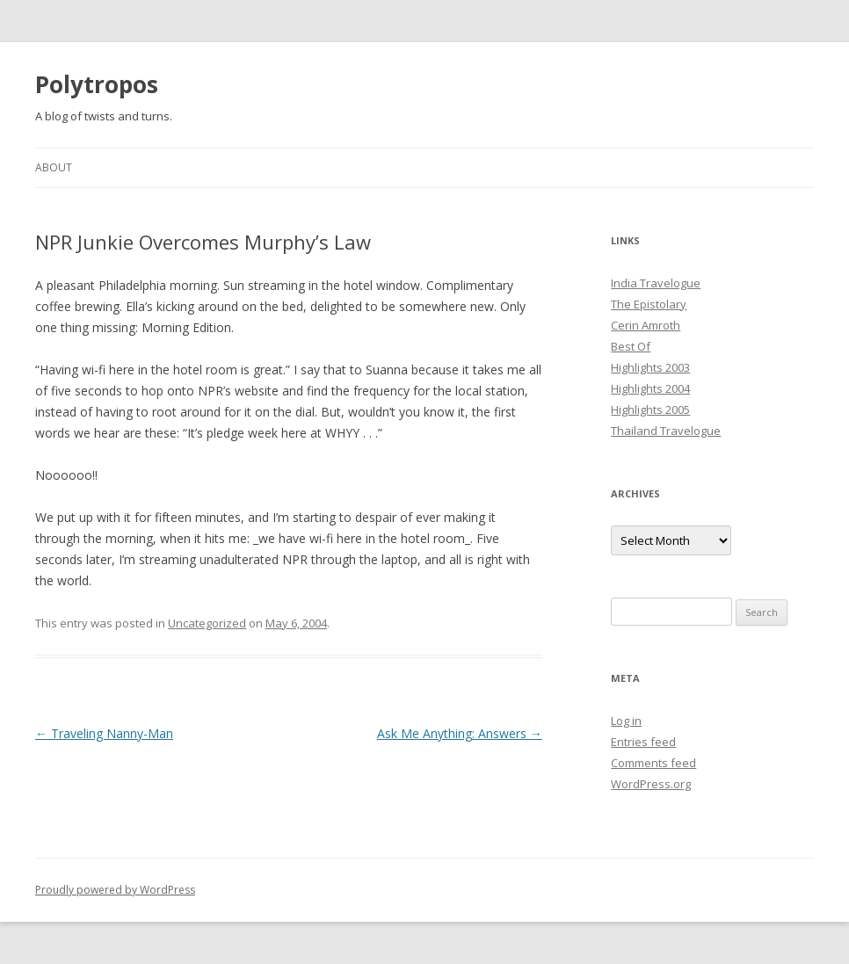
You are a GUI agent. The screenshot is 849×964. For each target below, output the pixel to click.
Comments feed (653, 763)
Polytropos (96, 84)
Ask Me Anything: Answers (459, 733)
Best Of (630, 346)
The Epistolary (648, 304)
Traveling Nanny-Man (104, 733)
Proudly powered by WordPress (115, 889)
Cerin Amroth (645, 325)
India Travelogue (655, 283)
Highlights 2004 (650, 388)
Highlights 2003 (650, 367)
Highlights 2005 (650, 409)
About (53, 167)
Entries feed (643, 742)
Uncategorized (207, 623)
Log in (626, 720)
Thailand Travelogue (666, 431)
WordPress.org (651, 784)
